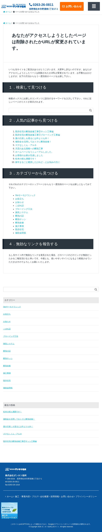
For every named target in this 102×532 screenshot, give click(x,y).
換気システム (21, 212)
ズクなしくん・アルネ (26, 145)
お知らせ (19, 202)
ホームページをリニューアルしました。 (34, 152)
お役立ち (19, 199)
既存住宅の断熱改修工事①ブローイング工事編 (37, 135)
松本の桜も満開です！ (26, 159)
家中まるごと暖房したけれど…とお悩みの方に (37, 162)
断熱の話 (19, 216)
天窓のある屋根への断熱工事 (29, 148)
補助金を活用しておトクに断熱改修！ (33, 142)
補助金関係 (20, 233)
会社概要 (44, 496)
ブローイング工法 (23, 209)
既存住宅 (19, 229)
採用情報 (54, 496)
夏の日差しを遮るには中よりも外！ (32, 138)
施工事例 (19, 226)
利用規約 (75, 524)
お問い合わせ (72, 6)
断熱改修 (19, 223)
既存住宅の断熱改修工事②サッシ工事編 (34, 131)
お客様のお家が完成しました (29, 155)
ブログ (35, 496)
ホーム (10, 496)
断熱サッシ (20, 219)
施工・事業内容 (22, 496)
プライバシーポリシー (86, 496)
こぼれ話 (19, 205)
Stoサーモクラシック (25, 195)
